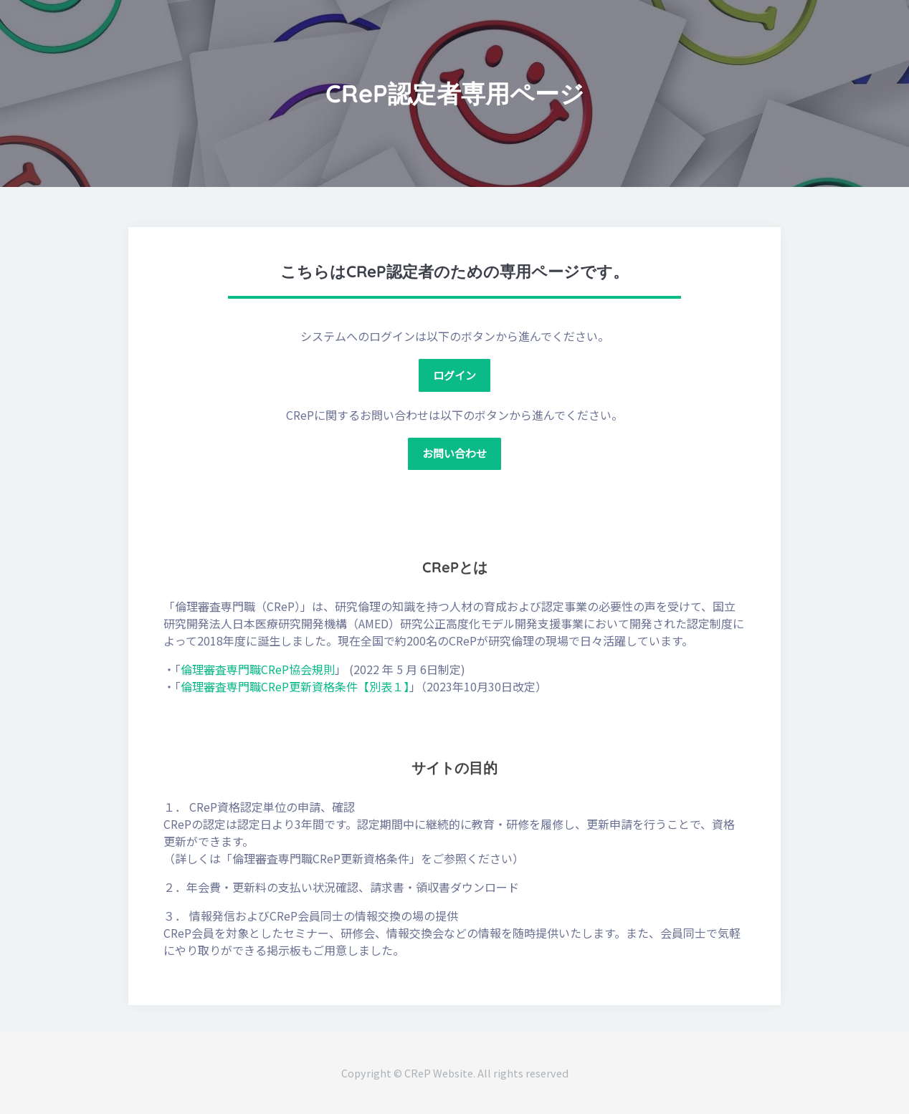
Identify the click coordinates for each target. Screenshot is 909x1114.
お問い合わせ (454, 453)
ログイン (454, 375)
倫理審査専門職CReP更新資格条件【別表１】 (295, 686)
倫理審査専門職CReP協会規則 (258, 669)
